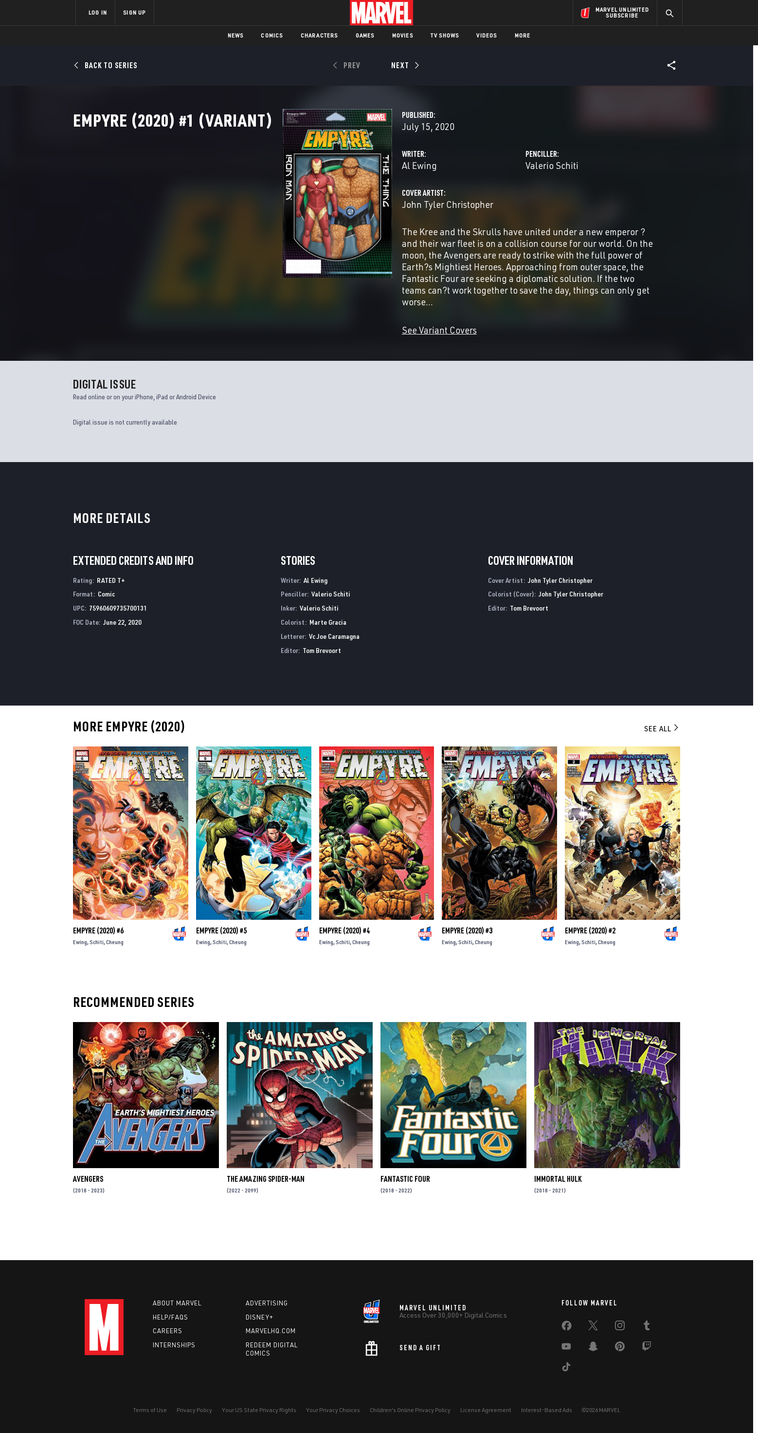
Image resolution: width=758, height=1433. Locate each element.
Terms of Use (150, 1410)
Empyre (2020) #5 (221, 965)
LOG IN (98, 12)
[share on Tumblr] (646, 1327)
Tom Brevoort (322, 685)
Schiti (97, 976)
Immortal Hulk (557, 1214)
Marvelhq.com (271, 1331)
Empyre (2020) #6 (98, 965)
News (236, 35)
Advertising (267, 1303)
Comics (272, 35)
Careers (167, 1331)
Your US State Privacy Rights (259, 1410)
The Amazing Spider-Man (266, 1214)
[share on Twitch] (646, 1348)
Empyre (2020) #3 (467, 965)
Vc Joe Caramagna (334, 671)
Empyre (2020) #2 (590, 965)
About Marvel (177, 1303)
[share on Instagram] (620, 1327)
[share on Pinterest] (620, 1348)
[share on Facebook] (566, 1328)
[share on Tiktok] (566, 1369)
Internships (174, 1345)
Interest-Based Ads (546, 1410)
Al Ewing (272, 208)
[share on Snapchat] (593, 1348)
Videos (486, 35)
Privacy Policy (194, 1410)
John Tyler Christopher (300, 247)
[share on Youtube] (566, 1348)
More (523, 35)
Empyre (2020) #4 (344, 965)
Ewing (80, 976)
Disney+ (259, 1317)
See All (662, 763)
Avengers (88, 1214)
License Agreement (485, 1410)
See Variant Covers (292, 337)
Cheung (115, 976)
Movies (402, 35)
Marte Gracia (327, 656)
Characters (319, 35)
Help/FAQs (170, 1317)
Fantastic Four (405, 1214)
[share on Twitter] (593, 1327)
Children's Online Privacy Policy (410, 1410)
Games (365, 35)
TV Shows (445, 35)
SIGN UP (134, 12)
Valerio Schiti (478, 208)
